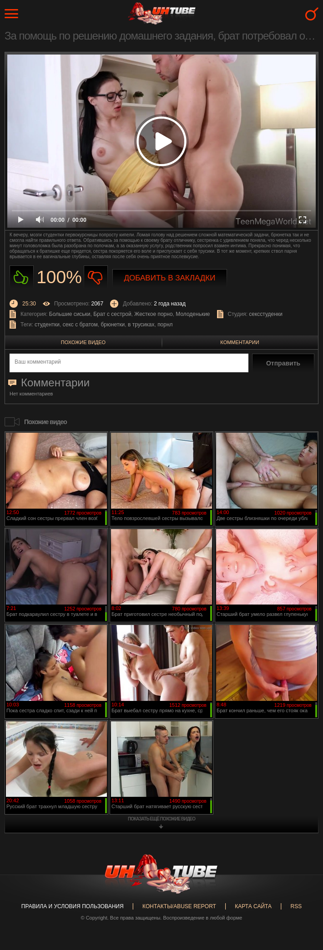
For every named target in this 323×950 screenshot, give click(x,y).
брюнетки (113, 324)
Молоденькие (193, 314)
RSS (296, 906)
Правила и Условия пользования (72, 906)
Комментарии (239, 342)
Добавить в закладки (170, 278)
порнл (164, 324)
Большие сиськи (70, 314)
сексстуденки (266, 314)
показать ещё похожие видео (161, 818)
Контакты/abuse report (179, 906)
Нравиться (22, 277)
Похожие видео (83, 342)
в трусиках (141, 324)
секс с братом (80, 324)
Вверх (302, 892)
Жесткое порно (153, 314)
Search (311, 13)
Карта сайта (253, 906)
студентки (47, 324)
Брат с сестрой (112, 314)
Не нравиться (96, 277)
